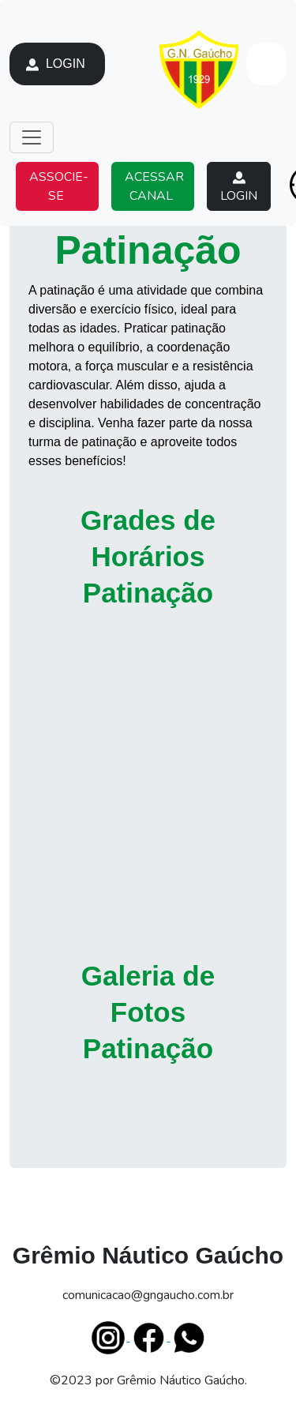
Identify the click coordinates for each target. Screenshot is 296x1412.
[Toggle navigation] (31, 137)
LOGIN (57, 64)
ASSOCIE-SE (57, 186)
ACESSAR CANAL (153, 186)
